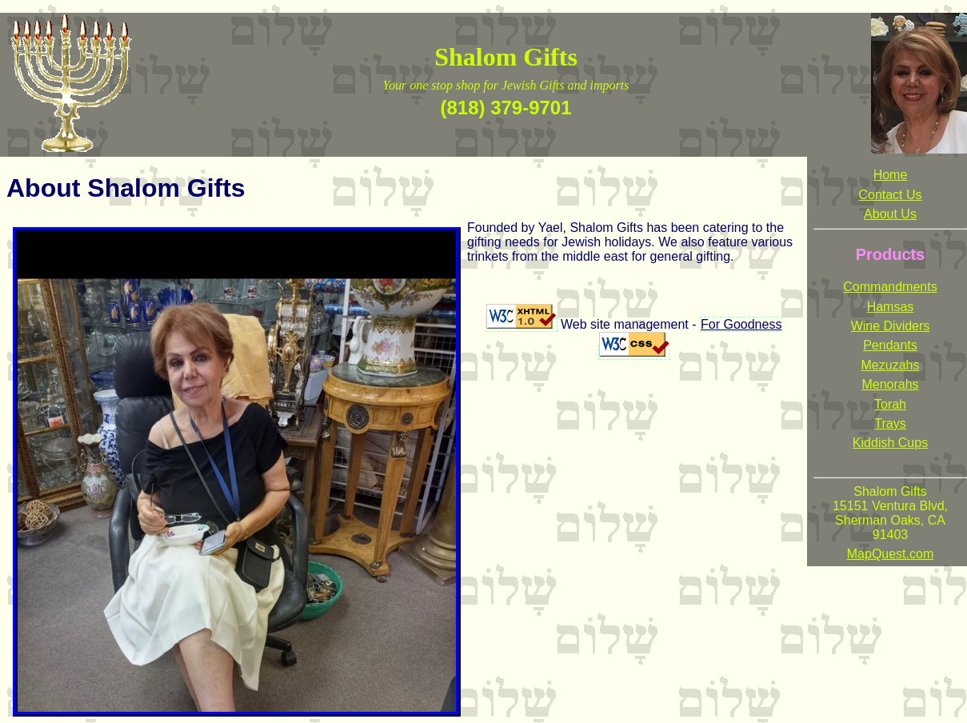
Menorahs (889, 384)
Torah (890, 404)
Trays (889, 423)
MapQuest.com (890, 554)
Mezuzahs (890, 365)
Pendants (890, 345)
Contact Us (889, 195)
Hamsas (890, 307)
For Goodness (741, 324)
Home (890, 175)
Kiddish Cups (890, 442)
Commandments (890, 287)
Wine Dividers (890, 326)
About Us (890, 214)
